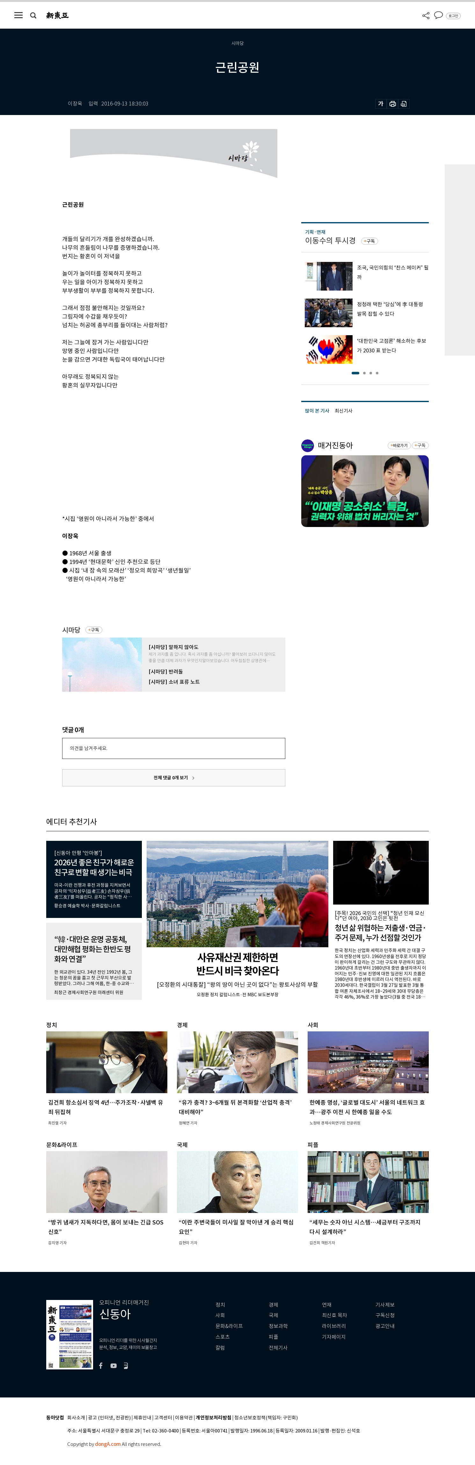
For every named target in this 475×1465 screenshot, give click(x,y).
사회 (220, 1315)
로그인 (453, 16)
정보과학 (278, 1326)
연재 (327, 1305)
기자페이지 (334, 1337)
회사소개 (76, 1418)
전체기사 (278, 1348)
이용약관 (184, 1418)
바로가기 (400, 445)
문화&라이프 (229, 1326)
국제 (273, 1315)
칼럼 (220, 1348)
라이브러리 (334, 1326)
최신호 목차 (334, 1315)
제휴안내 (142, 1418)
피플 (273, 1337)
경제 (273, 1305)
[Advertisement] (157, 464)
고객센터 (163, 1418)
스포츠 (223, 1337)
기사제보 (385, 1305)
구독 (95, 630)
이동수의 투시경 (330, 241)
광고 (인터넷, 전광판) (109, 1418)
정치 (220, 1305)
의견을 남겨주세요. (88, 748)
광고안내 (385, 1326)
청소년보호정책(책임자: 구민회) (266, 1418)
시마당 (71, 630)
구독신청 (385, 1315)
